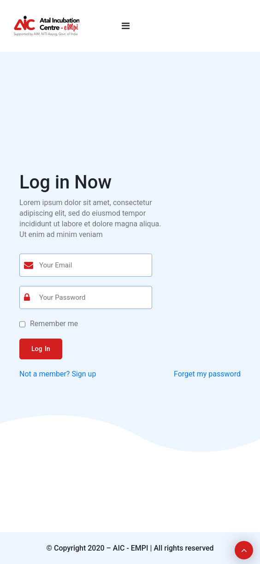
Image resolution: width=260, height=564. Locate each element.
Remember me (54, 323)
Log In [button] (40, 348)
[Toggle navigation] (126, 26)
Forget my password (207, 374)
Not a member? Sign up (57, 374)
